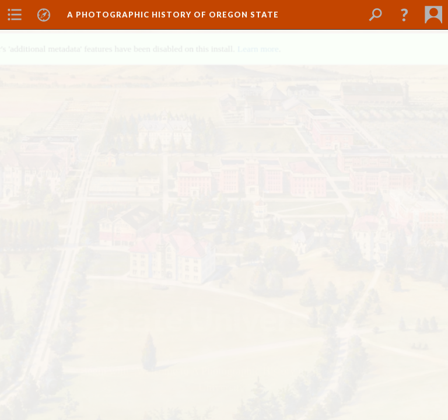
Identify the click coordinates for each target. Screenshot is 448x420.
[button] (404, 14)
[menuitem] (14, 14)
